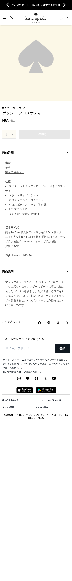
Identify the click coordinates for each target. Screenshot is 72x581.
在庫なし (44, 134)
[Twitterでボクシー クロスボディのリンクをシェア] (67, 322)
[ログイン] (11, 17)
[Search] (61, 18)
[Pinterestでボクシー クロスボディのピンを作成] (58, 322)
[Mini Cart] (67, 17)
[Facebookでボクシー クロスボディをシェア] (39, 322)
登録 (62, 348)
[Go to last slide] (8, 5)
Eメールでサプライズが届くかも (23, 339)
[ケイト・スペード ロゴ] (36, 17)
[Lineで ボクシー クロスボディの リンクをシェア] (48, 322)
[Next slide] (64, 5)
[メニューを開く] (4, 17)
